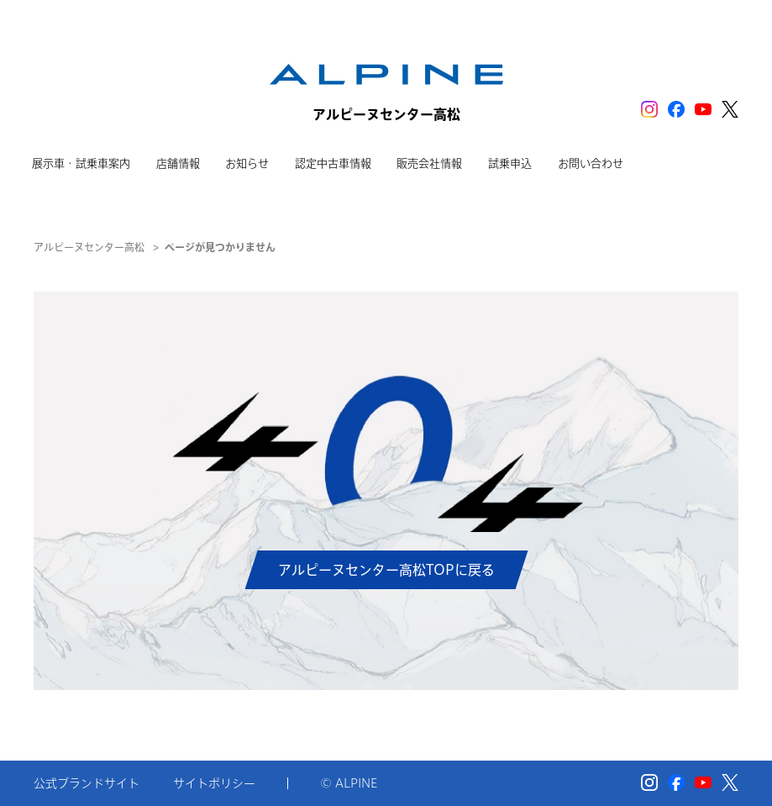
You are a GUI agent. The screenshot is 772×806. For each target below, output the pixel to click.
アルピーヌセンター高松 (89, 247)
